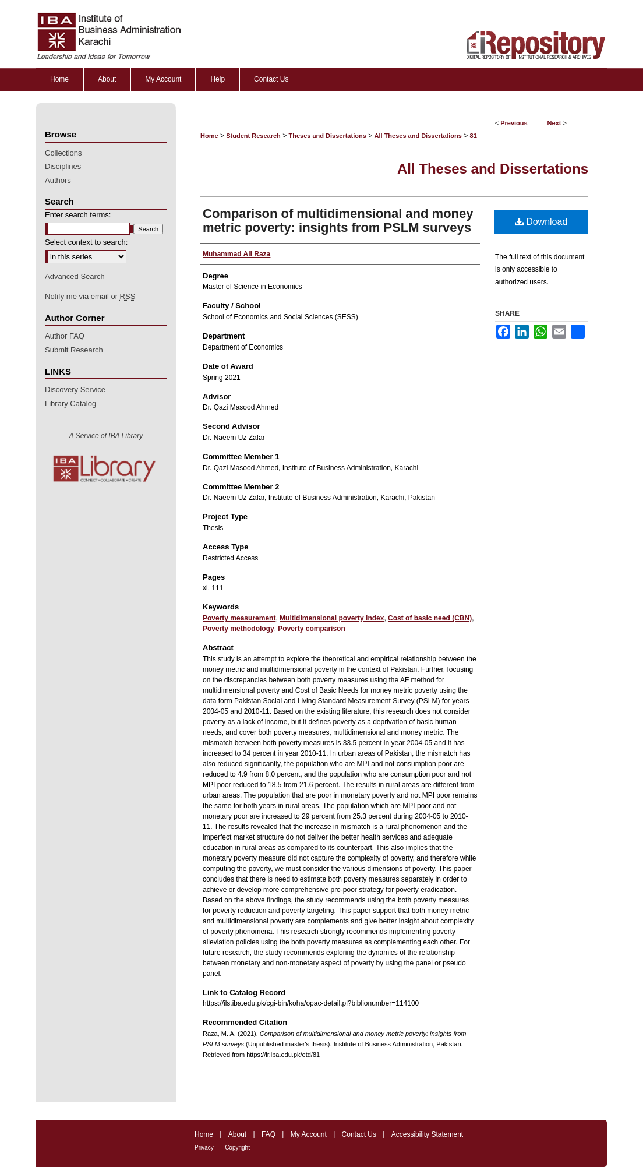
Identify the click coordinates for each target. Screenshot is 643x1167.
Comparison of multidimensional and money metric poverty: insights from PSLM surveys (338, 220)
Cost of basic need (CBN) (430, 618)
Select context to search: (86, 242)
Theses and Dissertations (327, 135)
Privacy (204, 1147)
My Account (309, 1134)
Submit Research (74, 349)
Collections (63, 153)
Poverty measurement (239, 618)
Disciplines (63, 166)
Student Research (253, 135)
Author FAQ (64, 336)
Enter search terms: (78, 214)
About (237, 1134)
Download (541, 222)
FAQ (268, 1134)
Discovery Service (75, 389)
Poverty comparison (311, 629)
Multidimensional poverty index (332, 618)
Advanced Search (75, 276)
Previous (513, 122)
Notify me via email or (90, 296)
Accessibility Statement (427, 1134)
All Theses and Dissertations (417, 135)
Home (209, 135)
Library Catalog (70, 403)
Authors (58, 180)
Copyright (237, 1147)
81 (473, 135)
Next (554, 122)
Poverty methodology (238, 629)
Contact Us (359, 1134)
